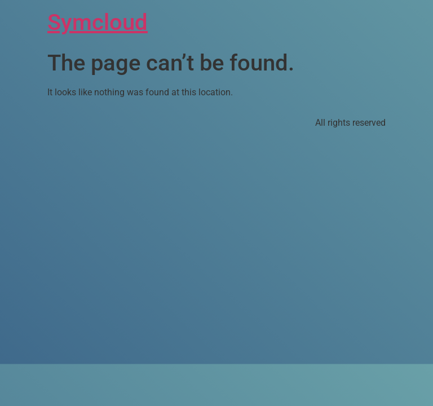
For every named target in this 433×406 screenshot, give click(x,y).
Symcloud (97, 22)
